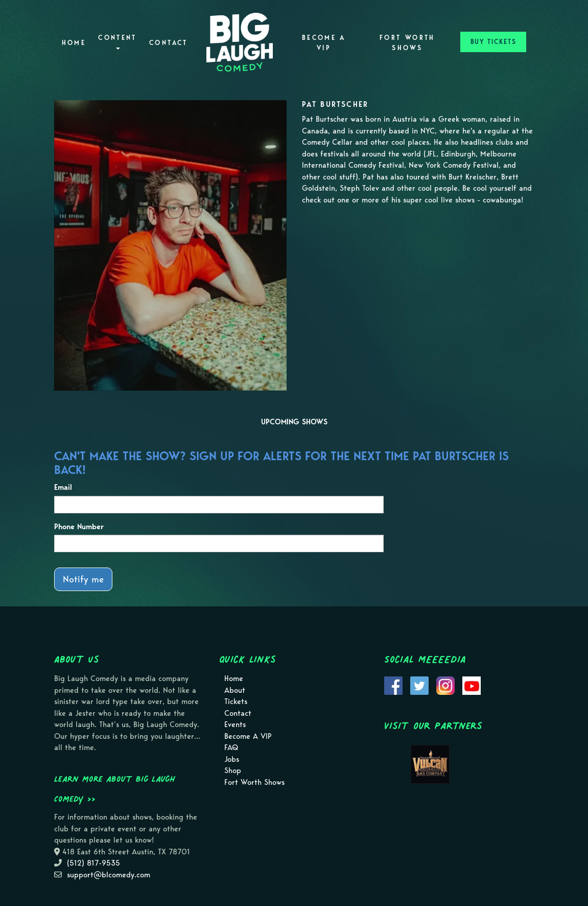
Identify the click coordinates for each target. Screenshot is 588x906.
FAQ (231, 747)
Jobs (231, 759)
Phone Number (79, 526)
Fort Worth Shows (407, 43)
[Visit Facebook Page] (393, 685)
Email (63, 487)
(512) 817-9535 (93, 863)
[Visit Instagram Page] (445, 685)
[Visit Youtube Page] (471, 685)
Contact (168, 43)
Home (74, 43)
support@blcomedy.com (108, 874)
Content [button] (117, 42)
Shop (232, 770)
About (234, 690)
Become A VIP (324, 43)
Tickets (235, 701)
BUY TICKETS (493, 42)
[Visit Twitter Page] (419, 685)
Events (235, 724)
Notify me (83, 579)
